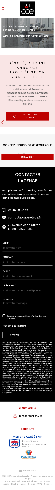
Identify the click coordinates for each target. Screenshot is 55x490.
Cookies (47, 484)
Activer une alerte (25, 116)
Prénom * (7, 257)
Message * (8, 299)
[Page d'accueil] (27, 8)
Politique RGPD (35, 484)
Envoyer (14, 335)
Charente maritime (14, 30)
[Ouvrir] (3, 9)
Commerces (22, 26)
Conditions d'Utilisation (32, 390)
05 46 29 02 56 (18, 210)
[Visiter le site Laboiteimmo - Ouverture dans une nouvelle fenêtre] (27, 471)
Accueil (7, 26)
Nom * (6, 243)
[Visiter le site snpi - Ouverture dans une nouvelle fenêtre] (27, 441)
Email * (6, 271)
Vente (35, 26)
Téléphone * (9, 285)
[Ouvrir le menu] (52, 9)
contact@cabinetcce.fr (24, 218)
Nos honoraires (12, 481)
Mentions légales (42, 481)
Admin (7, 484)
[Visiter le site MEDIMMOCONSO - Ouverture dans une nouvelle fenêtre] (29, 454)
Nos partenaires (18, 484)
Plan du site (26, 481)
